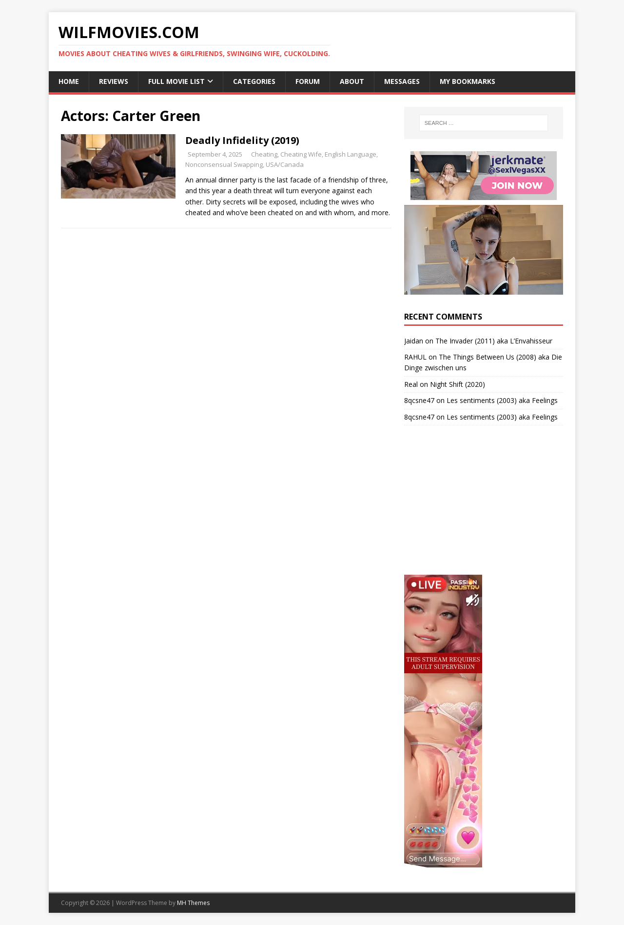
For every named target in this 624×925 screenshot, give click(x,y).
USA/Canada (285, 164)
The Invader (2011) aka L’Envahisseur (493, 340)
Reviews (113, 81)
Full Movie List (176, 81)
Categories (254, 81)
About (352, 81)
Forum (307, 81)
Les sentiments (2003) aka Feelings (502, 400)
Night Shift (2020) (457, 384)
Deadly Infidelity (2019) (242, 140)
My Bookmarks (467, 81)
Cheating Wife (301, 154)
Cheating (264, 154)
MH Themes (193, 903)
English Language (350, 154)
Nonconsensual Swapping (224, 164)
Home (68, 81)
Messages (402, 81)
